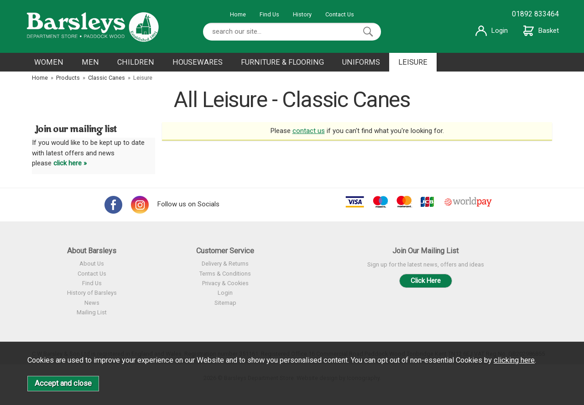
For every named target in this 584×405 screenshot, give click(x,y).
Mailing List (92, 312)
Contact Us (339, 14)
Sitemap (225, 302)
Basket (541, 30)
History (302, 14)
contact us (308, 131)
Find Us (269, 14)
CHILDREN (135, 62)
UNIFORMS (361, 62)
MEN (90, 62)
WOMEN (48, 62)
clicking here (514, 360)
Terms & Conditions (225, 273)
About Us (91, 263)
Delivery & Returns (225, 263)
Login (491, 30)
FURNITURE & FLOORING (282, 62)
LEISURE (413, 62)
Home (238, 14)
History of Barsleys (92, 292)
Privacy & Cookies (225, 283)
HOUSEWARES (197, 62)
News (91, 302)
